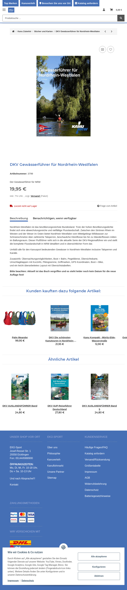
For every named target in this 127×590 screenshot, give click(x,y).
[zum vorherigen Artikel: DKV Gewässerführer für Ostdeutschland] (105, 31)
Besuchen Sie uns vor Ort (56, 3)
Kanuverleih (28, 3)
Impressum (13, 580)
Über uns (52, 447)
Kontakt (14, 484)
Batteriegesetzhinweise (97, 496)
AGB (87, 477)
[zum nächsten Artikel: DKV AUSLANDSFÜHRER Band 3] (111, 31)
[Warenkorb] (116, 10)
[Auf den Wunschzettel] (110, 49)
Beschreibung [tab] (19, 218)
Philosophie (53, 453)
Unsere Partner (55, 471)
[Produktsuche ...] (59, 18)
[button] (103, 10)
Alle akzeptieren (99, 556)
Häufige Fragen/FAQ (96, 447)
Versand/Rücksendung (97, 459)
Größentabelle (92, 465)
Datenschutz (28, 580)
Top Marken (10, 3)
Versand (35, 196)
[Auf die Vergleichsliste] (102, 49)
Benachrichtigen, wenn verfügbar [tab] (55, 218)
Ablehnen (98, 576)
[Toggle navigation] (4, 8)
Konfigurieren (98, 567)
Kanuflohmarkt (55, 465)
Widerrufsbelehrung (96, 484)
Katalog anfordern (88, 3)
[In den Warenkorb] (12, 40)
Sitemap (51, 477)
